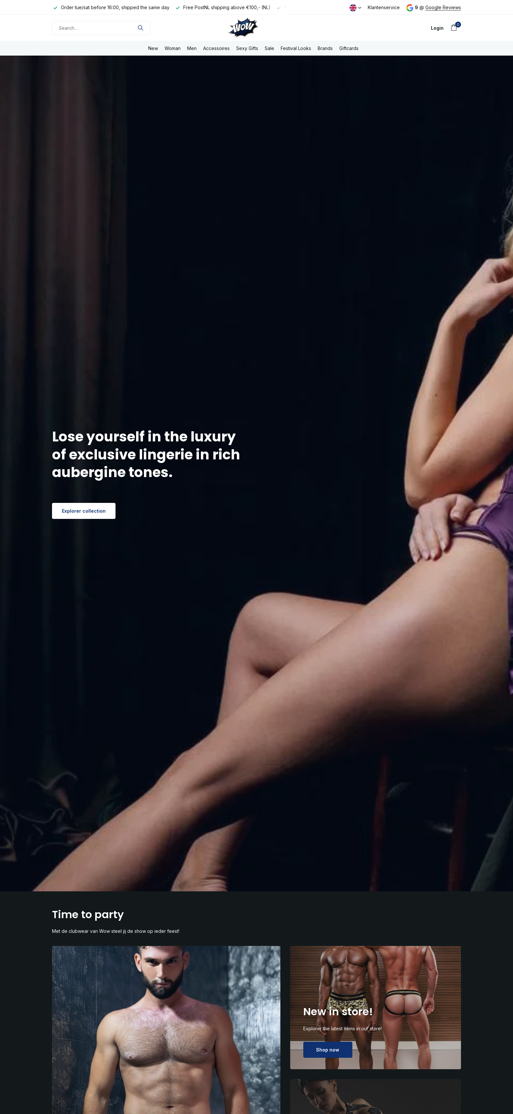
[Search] (101, 28)
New (153, 48)
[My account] (437, 28)
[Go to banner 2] (375, 1007)
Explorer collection (84, 511)
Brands (325, 48)
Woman (173, 48)
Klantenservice (384, 7)
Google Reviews (443, 7)
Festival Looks (296, 48)
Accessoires (216, 48)
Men (192, 48)
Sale (269, 48)
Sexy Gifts (247, 48)
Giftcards (349, 48)
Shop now (327, 1050)
